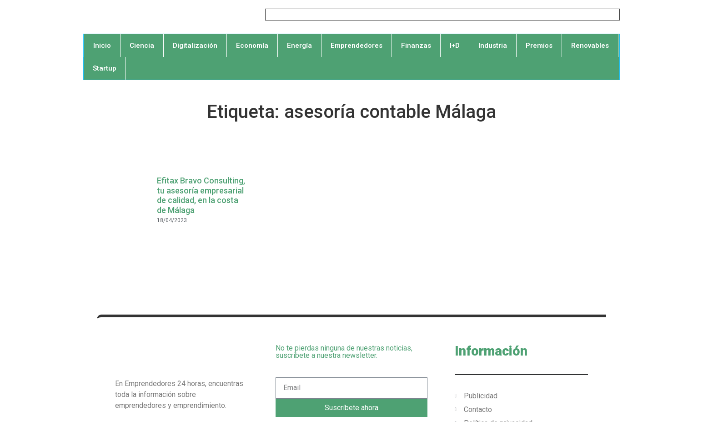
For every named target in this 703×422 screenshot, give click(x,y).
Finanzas (416, 45)
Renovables (590, 45)
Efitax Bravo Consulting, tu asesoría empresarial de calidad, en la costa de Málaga (201, 195)
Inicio (102, 45)
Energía (299, 45)
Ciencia (142, 45)
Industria (492, 45)
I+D (455, 45)
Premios (539, 45)
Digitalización (195, 45)
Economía (252, 45)
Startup (104, 68)
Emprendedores (356, 45)
